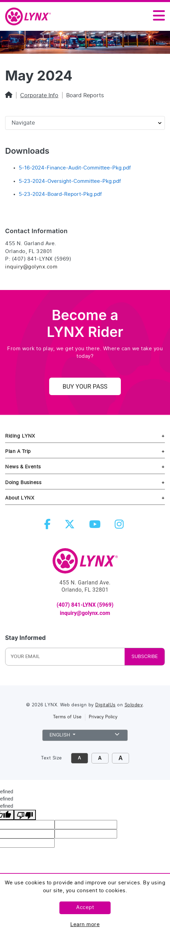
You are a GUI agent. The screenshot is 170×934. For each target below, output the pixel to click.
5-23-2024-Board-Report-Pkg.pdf (60, 194)
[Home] (8, 95)
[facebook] (48, 526)
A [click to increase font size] (100, 758)
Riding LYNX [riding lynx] (20, 436)
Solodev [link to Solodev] (134, 705)
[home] (30, 16)
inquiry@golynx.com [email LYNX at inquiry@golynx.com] (85, 613)
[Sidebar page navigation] (85, 123)
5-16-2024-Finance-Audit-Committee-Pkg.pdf (75, 168)
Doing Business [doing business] (23, 482)
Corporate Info (39, 95)
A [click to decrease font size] (79, 758)
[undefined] (25, 815)
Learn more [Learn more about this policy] (85, 924)
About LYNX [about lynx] (19, 498)
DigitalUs (105, 705)
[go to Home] (85, 563)
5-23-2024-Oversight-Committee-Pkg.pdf (70, 181)
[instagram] (120, 526)
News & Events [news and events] (23, 466)
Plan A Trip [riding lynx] (18, 451)
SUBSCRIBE (144, 656)
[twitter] (71, 526)
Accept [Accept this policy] (85, 907)
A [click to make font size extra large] (120, 758)
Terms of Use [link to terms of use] (67, 717)
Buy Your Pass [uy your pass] (85, 386)
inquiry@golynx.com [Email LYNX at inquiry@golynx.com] (31, 266)
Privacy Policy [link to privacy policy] (103, 717)
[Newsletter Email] (51, 656)
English (85, 734)
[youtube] (96, 526)
